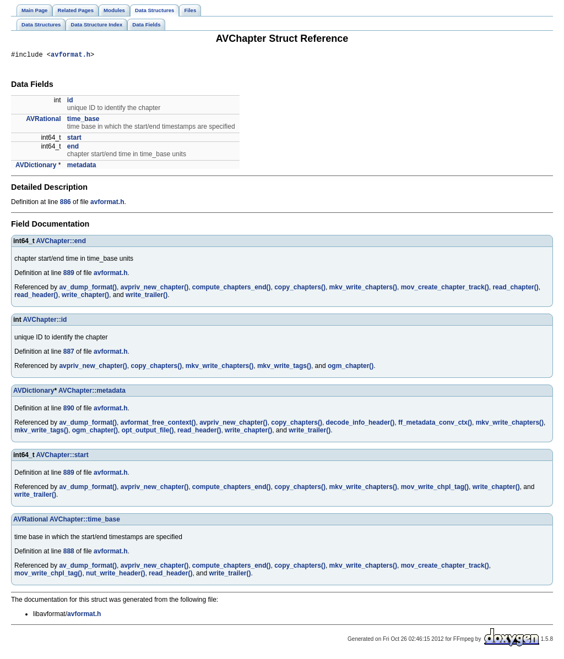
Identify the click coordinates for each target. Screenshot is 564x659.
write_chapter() (85, 296)
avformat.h (70, 56)
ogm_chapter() (350, 367)
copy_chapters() (300, 289)
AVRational (43, 120)
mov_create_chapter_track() (445, 289)
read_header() (36, 296)
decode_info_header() (360, 424)
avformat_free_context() (158, 424)
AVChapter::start (62, 456)
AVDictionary (35, 167)
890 (68, 410)
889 (68, 274)
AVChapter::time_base (85, 521)
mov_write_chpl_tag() (435, 488)
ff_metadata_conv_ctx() (435, 424)
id (70, 102)
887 (68, 353)
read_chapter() (515, 289)
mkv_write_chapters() (363, 289)
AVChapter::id (45, 321)
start (74, 139)
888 (68, 553)
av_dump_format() (88, 289)
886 (65, 203)
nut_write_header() (115, 575)
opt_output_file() (148, 432)
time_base (83, 120)
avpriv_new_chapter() (154, 289)
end (73, 148)
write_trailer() (146, 296)
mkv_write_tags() (284, 367)
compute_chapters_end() (231, 289)
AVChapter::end (61, 242)
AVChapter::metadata (92, 392)
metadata (81, 167)
